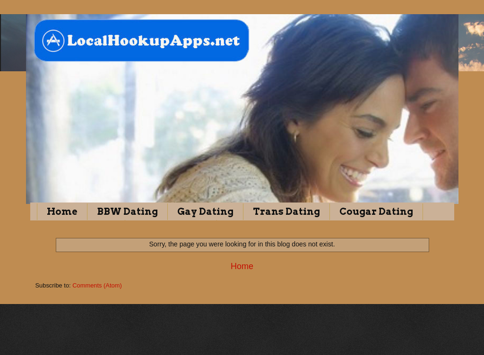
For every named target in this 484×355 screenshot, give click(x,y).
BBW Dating (127, 211)
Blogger (284, 336)
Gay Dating (205, 211)
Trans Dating (286, 211)
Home (62, 211)
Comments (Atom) (96, 285)
